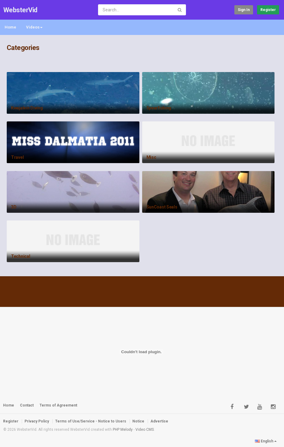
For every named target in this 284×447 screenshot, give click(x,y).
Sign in (244, 10)
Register (268, 10)
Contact (27, 405)
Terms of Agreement (58, 405)
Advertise (159, 421)
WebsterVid (20, 10)
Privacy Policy (37, 421)
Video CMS (144, 429)
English (266, 441)
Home (10, 27)
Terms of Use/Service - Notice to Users (90, 421)
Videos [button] (34, 27)
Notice (138, 421)
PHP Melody (123, 429)
